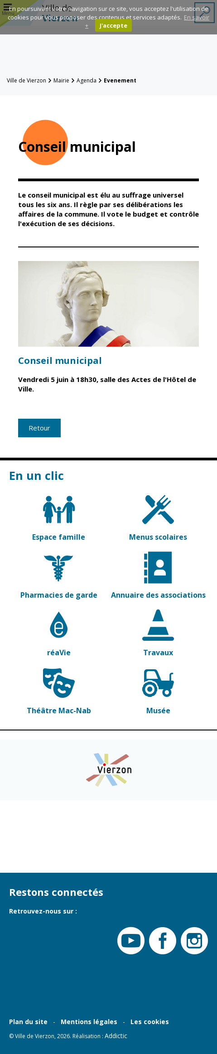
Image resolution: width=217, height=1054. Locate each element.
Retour (39, 427)
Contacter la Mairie (27, 849)
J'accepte (113, 25)
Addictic (116, 1035)
